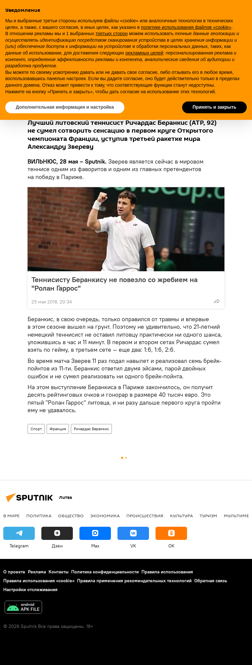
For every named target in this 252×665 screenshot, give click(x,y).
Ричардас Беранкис (91, 428)
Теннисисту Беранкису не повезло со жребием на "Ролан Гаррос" (115, 283)
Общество (71, 516)
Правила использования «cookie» (38, 581)
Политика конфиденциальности (105, 572)
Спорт (36, 428)
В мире (11, 516)
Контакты (59, 572)
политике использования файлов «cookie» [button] (186, 27)
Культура (181, 516)
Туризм (208, 516)
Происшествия (144, 516)
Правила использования (167, 572)
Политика (39, 516)
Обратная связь (210, 581)
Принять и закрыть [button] (214, 107)
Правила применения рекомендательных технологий (134, 581)
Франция (58, 428)
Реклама (37, 572)
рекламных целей (144, 52)
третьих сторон (111, 33)
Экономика (105, 516)
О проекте (14, 572)
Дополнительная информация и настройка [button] (65, 107)
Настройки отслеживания (30, 589)
